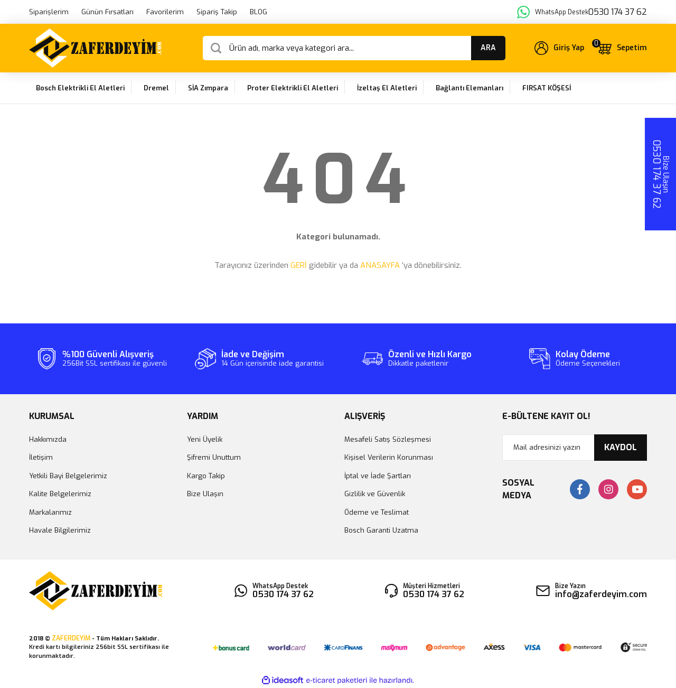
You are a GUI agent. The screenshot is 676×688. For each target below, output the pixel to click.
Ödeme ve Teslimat (376, 512)
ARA (488, 48)
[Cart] (621, 48)
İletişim (41, 457)
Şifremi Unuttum (214, 457)
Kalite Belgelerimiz (60, 493)
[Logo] (95, 48)
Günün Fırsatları (107, 11)
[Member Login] (559, 48)
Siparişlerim (49, 11)
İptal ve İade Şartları (377, 475)
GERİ (298, 265)
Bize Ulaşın (205, 493)
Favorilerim (165, 11)
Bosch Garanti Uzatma (381, 530)
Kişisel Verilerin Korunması (388, 457)
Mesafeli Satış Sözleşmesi (387, 439)
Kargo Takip (206, 475)
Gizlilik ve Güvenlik (374, 493)
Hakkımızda (48, 439)
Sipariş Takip (216, 11)
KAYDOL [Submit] (620, 447)
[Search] (354, 48)
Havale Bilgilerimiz (60, 530)
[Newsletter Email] (574, 447)
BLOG (258, 11)
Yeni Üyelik (204, 439)
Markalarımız (50, 512)
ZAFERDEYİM (71, 638)
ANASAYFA (380, 265)
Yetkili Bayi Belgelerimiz (68, 475)
